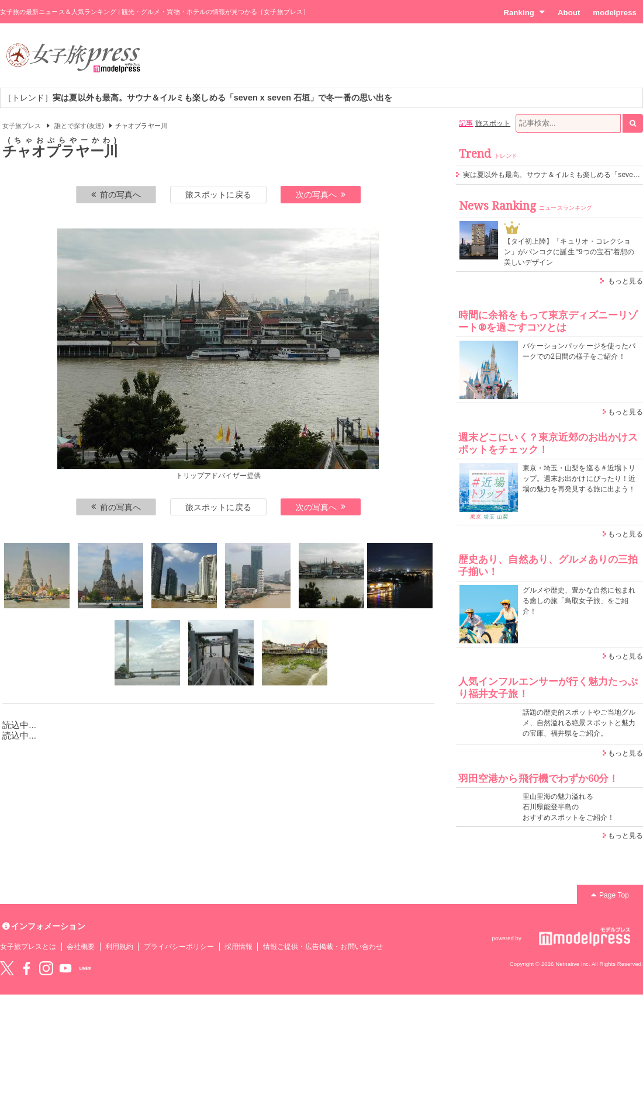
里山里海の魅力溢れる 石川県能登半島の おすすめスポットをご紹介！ (568, 807)
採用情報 (238, 947)
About (569, 12)
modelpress (615, 12)
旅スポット (492, 123)
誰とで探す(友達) (79, 125)
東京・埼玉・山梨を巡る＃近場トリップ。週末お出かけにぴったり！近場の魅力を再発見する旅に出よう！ (579, 478)
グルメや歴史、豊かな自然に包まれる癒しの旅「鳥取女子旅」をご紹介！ (579, 600)
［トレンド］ (198, 97)
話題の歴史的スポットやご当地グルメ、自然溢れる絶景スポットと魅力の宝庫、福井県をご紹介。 (579, 722)
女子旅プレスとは (28, 947)
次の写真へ (321, 194)
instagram (46, 968)
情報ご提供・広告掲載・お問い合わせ (323, 947)
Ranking (524, 12)
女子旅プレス (21, 125)
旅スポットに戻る (218, 194)
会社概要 (81, 947)
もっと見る (625, 281)
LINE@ (85, 968)
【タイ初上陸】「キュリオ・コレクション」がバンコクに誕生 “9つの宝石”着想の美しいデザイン (569, 251)
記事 (466, 123)
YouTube (65, 968)
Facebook (26, 968)
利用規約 (119, 947)
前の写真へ (116, 194)
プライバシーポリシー (179, 947)
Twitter (7, 968)
